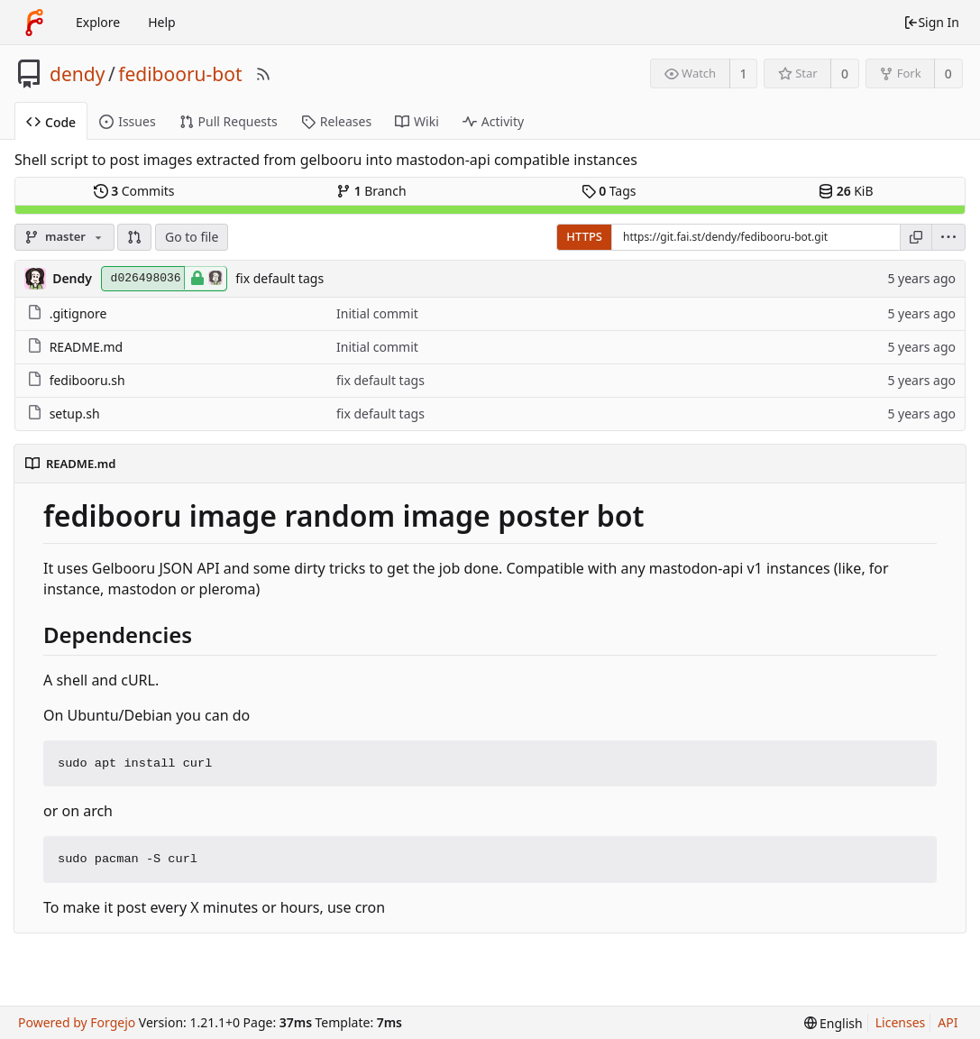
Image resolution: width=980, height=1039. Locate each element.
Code (51, 122)
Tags (609, 190)
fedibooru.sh (87, 380)
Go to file (191, 236)
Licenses (900, 1022)
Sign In (931, 22)
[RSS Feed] (263, 74)
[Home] (34, 22)
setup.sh (75, 413)
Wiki (417, 121)
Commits (134, 190)
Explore (98, 22)
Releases (336, 121)
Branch (371, 190)
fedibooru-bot (180, 74)
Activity (493, 121)
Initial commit (377, 313)
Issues (127, 121)
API (947, 1022)
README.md (87, 346)
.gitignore (78, 313)
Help (162, 22)
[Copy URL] (916, 237)
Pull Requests (228, 121)
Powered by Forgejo (76, 1022)
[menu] (949, 237)
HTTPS (584, 236)
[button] (134, 237)
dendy (77, 74)
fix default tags (279, 278)
